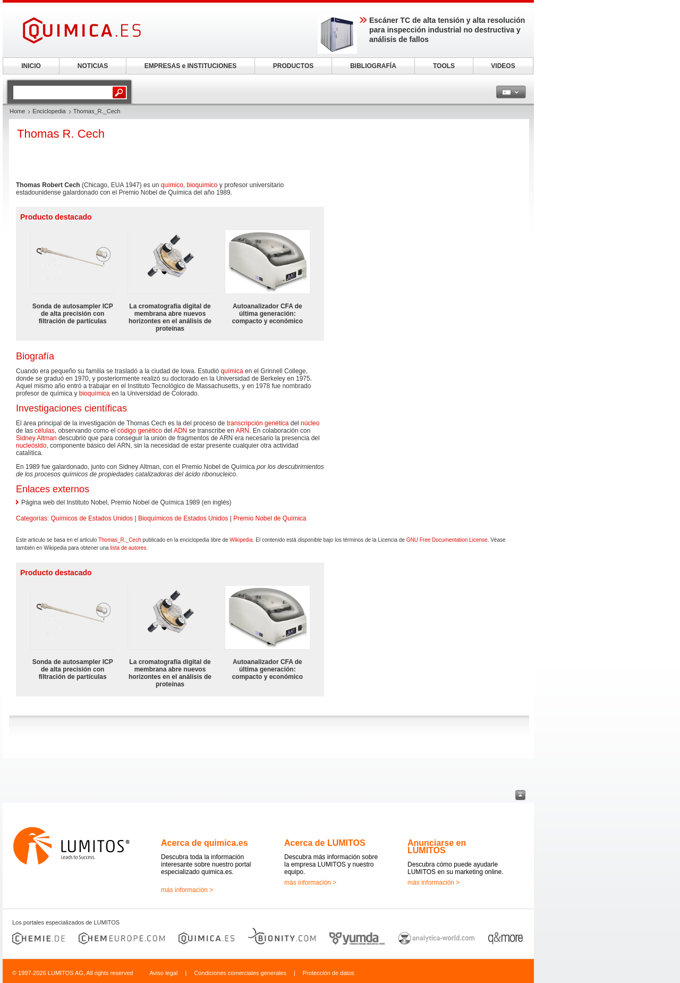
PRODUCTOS (293, 66)
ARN (242, 430)
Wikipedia (241, 540)
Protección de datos (328, 973)
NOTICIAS (93, 66)
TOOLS (444, 66)
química (232, 371)
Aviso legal (163, 973)
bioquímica (94, 393)
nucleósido (31, 445)
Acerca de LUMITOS (325, 842)
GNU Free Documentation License (447, 540)
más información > (187, 890)
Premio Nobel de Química (269, 518)
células (44, 430)
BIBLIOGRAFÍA (373, 66)
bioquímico (201, 185)
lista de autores (128, 548)
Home (17, 111)
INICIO (31, 66)
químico (172, 185)
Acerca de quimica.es (204, 842)
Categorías (31, 518)
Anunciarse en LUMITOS (436, 846)
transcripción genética (258, 423)
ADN (180, 430)
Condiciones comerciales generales (240, 973)
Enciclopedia (48, 111)
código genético (139, 430)
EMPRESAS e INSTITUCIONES (190, 66)
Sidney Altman (36, 438)
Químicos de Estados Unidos (91, 518)
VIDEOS (503, 66)
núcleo (310, 423)
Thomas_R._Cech (119, 540)
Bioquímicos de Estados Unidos (183, 518)
